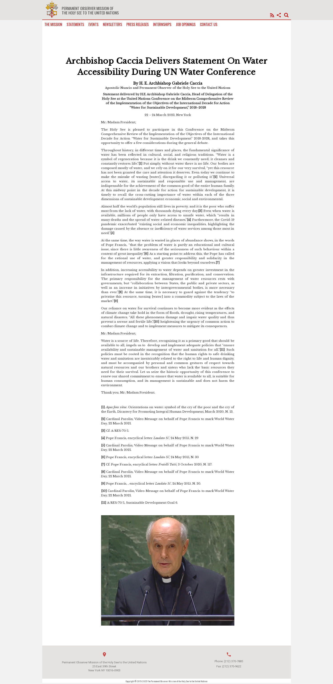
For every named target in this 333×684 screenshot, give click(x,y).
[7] (218, 262)
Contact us (208, 24)
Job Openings (185, 24)
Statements (75, 24)
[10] (156, 322)
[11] (222, 350)
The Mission (53, 24)
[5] (112, 233)
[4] (189, 220)
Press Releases (137, 24)
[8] (120, 292)
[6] (146, 254)
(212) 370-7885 (233, 661)
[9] (116, 301)
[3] (200, 211)
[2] (215, 177)
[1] (140, 163)
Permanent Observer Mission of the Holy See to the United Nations (90, 10)
